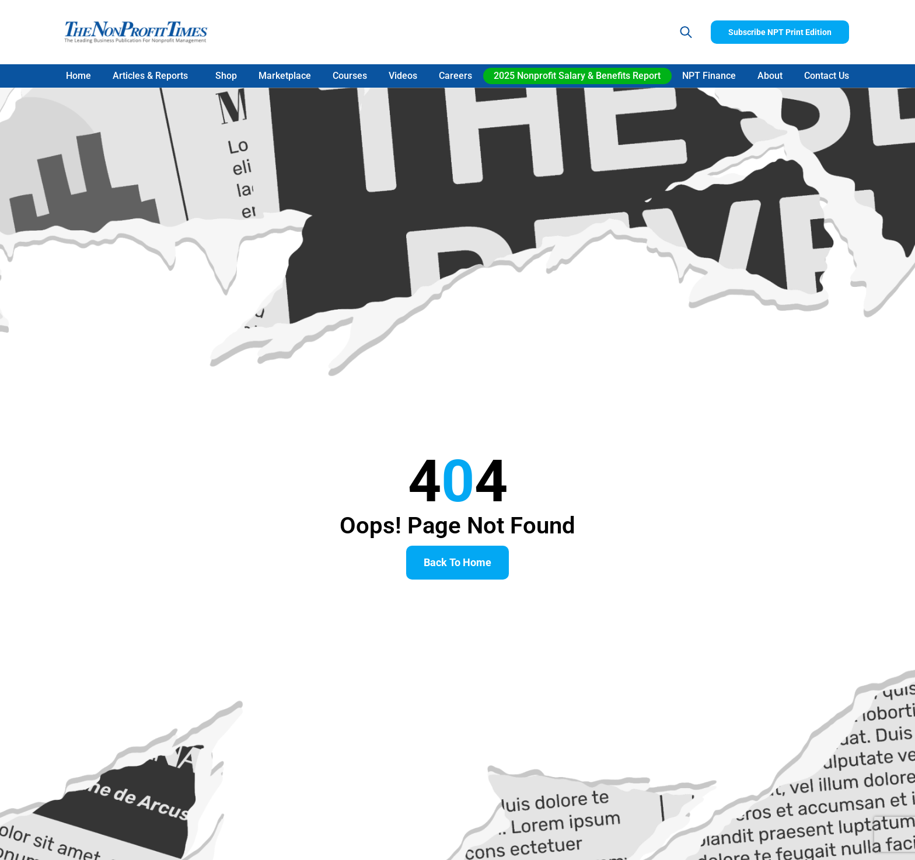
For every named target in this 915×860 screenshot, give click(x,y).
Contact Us (826, 75)
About (770, 75)
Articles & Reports (153, 76)
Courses (350, 75)
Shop (226, 75)
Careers (455, 75)
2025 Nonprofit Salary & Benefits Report (577, 75)
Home (78, 75)
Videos (403, 75)
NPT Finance (709, 75)
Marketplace (285, 75)
